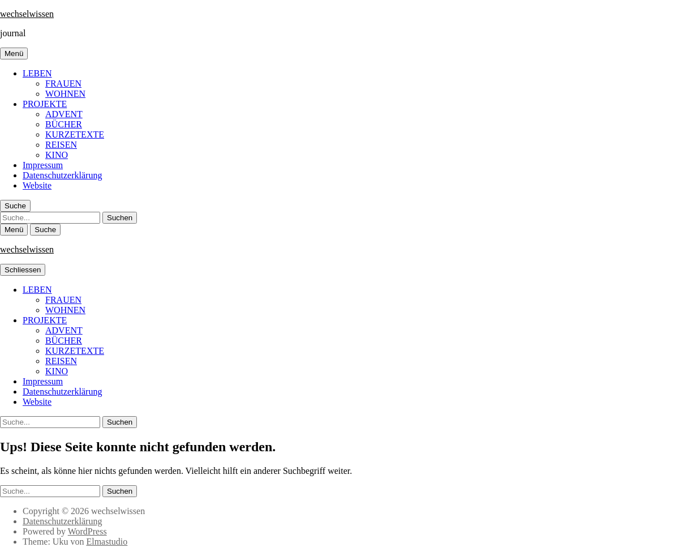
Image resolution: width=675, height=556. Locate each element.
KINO (56, 155)
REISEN (61, 144)
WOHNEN (65, 94)
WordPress (87, 531)
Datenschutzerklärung (62, 175)
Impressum (43, 165)
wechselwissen (27, 14)
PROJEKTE (45, 104)
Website (37, 185)
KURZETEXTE (74, 134)
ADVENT (64, 114)
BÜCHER (63, 124)
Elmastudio (106, 541)
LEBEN (37, 73)
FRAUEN (63, 83)
